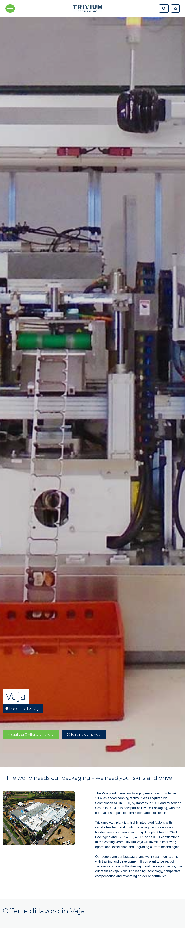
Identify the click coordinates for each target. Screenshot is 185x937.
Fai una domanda (83, 735)
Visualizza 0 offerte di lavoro (30, 735)
